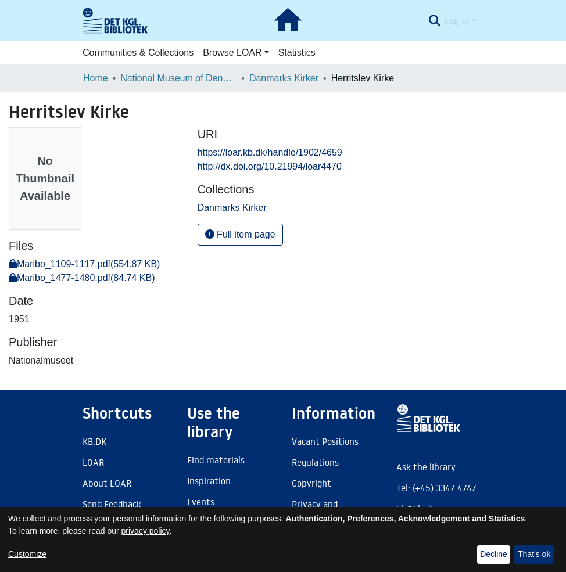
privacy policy (145, 530)
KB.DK (94, 441)
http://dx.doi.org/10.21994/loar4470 (270, 166)
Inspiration (209, 481)
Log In (457, 21)
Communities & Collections (138, 52)
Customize (27, 554)
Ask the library (426, 467)
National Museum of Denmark (178, 78)
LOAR (93, 462)
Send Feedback (112, 504)
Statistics (297, 52)
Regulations (315, 462)
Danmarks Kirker (283, 78)
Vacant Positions (325, 441)
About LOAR (107, 483)
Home (95, 78)
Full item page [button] (240, 234)
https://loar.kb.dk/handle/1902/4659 (270, 152)
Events (200, 502)
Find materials (216, 460)
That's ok (534, 554)
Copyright (311, 483)
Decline (493, 554)
